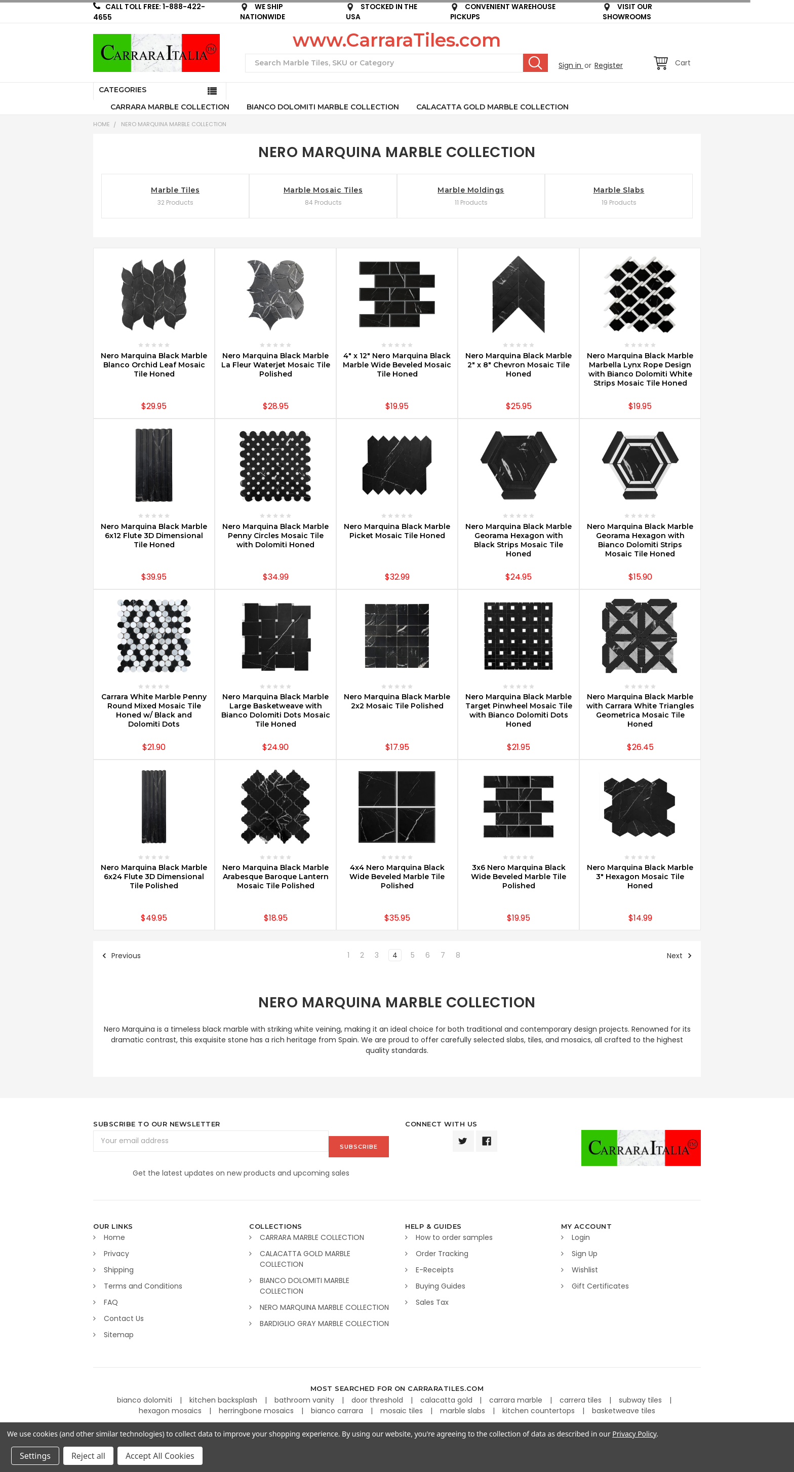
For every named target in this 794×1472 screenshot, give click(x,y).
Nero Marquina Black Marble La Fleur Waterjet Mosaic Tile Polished (275, 365)
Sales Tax (432, 1300)
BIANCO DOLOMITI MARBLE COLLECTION (323, 106)
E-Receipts (435, 1268)
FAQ (111, 1300)
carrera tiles (582, 1397)
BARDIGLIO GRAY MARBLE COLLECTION (324, 1321)
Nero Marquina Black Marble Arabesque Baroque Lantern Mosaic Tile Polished (275, 876)
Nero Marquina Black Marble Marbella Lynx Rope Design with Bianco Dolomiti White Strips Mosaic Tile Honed (640, 369)
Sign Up (585, 1252)
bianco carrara (338, 1408)
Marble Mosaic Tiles (323, 190)
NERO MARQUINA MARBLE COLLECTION (173, 124)
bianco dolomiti (145, 1397)
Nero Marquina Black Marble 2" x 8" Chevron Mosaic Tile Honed (518, 365)
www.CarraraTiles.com (397, 40)
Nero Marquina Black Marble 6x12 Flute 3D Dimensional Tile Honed (154, 535)
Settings (35, 1455)
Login (581, 1235)
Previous (121, 956)
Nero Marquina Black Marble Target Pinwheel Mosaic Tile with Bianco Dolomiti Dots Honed (518, 710)
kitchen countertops (539, 1408)
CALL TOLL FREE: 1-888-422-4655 (149, 12)
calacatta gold (447, 1397)
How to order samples (454, 1235)
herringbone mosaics (257, 1408)
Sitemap (119, 1333)
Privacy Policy (634, 1434)
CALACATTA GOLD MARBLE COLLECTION (492, 106)
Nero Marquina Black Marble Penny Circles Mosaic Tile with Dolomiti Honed (275, 535)
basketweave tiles (623, 1408)
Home (101, 124)
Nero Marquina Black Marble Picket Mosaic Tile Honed (397, 531)
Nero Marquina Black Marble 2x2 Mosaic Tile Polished (397, 701)
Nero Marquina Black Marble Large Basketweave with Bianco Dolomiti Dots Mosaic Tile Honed (275, 710)
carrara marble (516, 1397)
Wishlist (585, 1268)
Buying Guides (440, 1284)
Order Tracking (442, 1252)
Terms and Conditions (143, 1284)
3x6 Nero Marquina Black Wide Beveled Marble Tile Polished (518, 876)
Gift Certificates (600, 1284)
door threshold (378, 1397)
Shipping (119, 1268)
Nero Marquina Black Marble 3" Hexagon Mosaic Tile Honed (640, 876)
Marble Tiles (175, 190)
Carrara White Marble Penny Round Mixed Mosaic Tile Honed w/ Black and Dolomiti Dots (154, 710)
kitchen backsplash (224, 1397)
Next (679, 956)
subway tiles (641, 1397)
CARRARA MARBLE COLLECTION (169, 106)
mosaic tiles (402, 1408)
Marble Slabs (619, 190)
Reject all (88, 1455)
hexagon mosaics (171, 1408)
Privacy (116, 1252)
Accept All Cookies (160, 1455)
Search (535, 62)
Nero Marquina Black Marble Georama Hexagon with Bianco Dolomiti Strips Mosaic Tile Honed (640, 540)
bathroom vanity (305, 1397)
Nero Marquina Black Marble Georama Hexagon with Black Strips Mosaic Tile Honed (518, 540)
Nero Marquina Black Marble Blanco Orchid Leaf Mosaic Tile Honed (154, 365)
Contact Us (124, 1316)
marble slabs (463, 1408)
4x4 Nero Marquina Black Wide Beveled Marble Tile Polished (397, 876)
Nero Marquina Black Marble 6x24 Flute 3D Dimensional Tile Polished (154, 876)
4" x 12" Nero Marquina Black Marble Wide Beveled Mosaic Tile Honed (397, 365)
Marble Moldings (471, 190)
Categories (122, 89)
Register (608, 65)
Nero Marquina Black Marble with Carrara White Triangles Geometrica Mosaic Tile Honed (640, 710)
